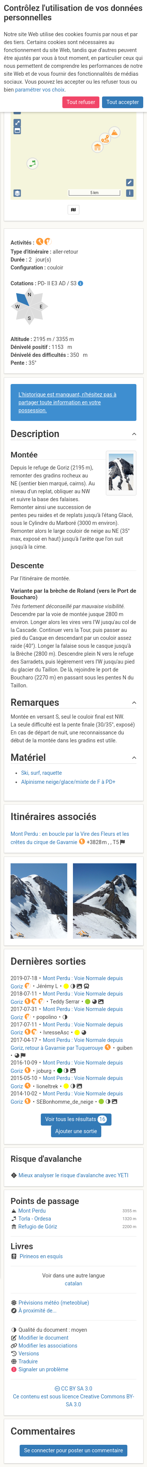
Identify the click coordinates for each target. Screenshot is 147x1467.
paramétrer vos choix (40, 90)
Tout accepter (123, 102)
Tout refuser (81, 102)
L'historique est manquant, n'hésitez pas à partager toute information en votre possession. (67, 402)
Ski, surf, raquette (41, 773)
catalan (73, 1283)
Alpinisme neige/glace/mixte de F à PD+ (68, 782)
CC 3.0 (73, 1396)
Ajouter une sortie (76, 1131)
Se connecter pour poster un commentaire (73, 1450)
